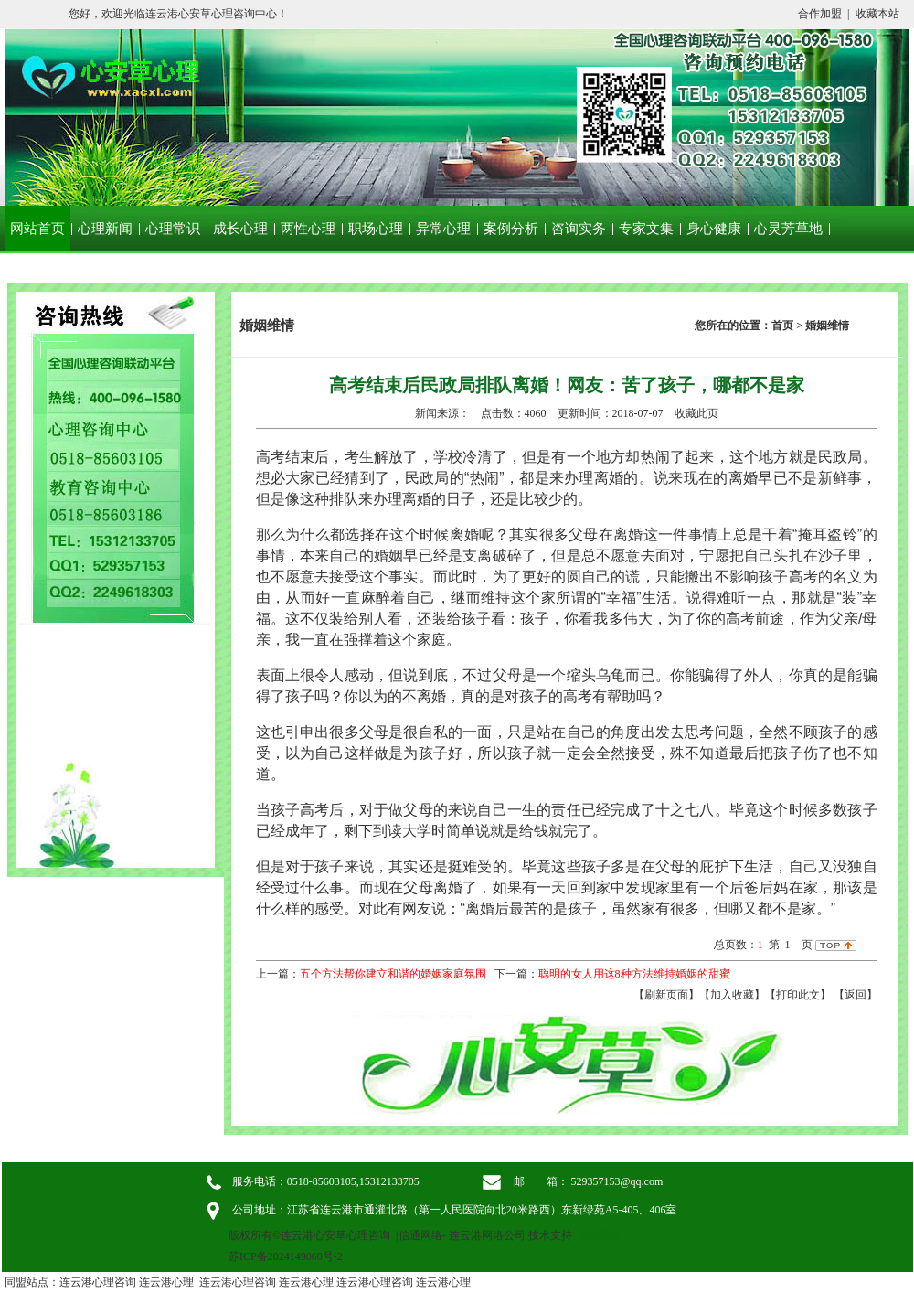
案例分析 (511, 228)
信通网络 (420, 1235)
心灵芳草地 (788, 228)
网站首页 (37, 228)
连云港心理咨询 (97, 1282)
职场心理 (375, 228)
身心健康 (713, 228)
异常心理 (443, 228)
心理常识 (172, 228)
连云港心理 (166, 1282)
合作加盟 (820, 13)
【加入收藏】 (732, 994)
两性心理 (308, 228)
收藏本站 (877, 13)
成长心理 (240, 228)
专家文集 (646, 228)
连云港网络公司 (487, 1235)
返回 (855, 994)
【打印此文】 (798, 994)
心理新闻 (105, 228)
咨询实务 (578, 228)
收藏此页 (696, 413)
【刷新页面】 (666, 994)
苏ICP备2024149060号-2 (285, 1256)
